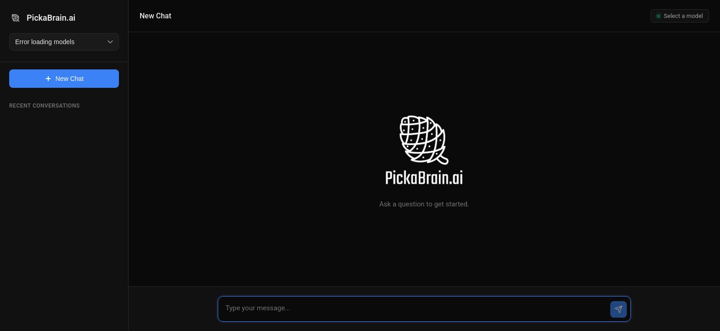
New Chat (64, 78)
